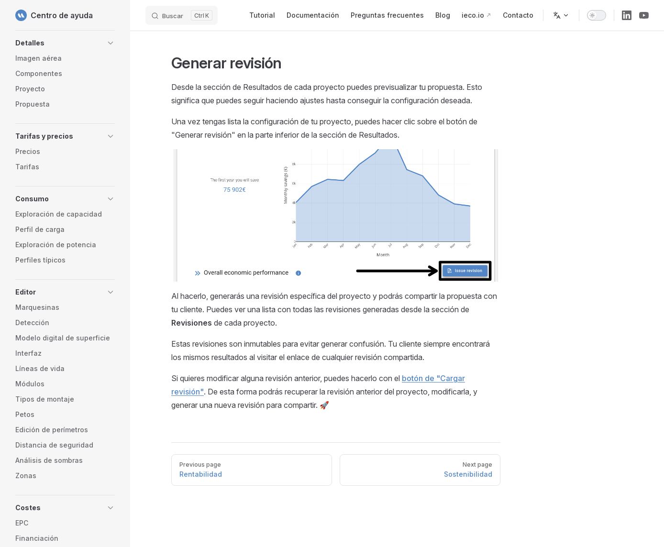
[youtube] (644, 15)
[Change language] (561, 15)
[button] (65, 43)
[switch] (596, 15)
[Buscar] (181, 15)
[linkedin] (626, 15)
